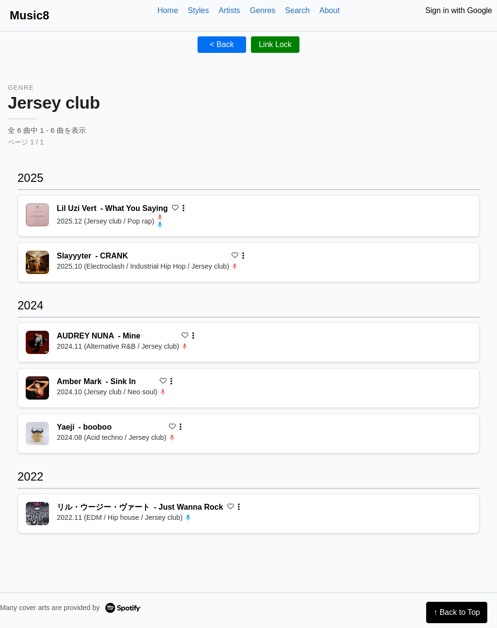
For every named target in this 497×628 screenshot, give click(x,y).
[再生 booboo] (37, 433)
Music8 (29, 15)
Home (167, 10)
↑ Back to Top (456, 612)
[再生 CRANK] (37, 262)
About (329, 10)
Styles (198, 10)
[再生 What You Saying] (37, 214)
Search (297, 10)
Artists (229, 10)
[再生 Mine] (37, 342)
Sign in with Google (458, 10)
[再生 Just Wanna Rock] (37, 513)
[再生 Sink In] (37, 388)
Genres (262, 10)
